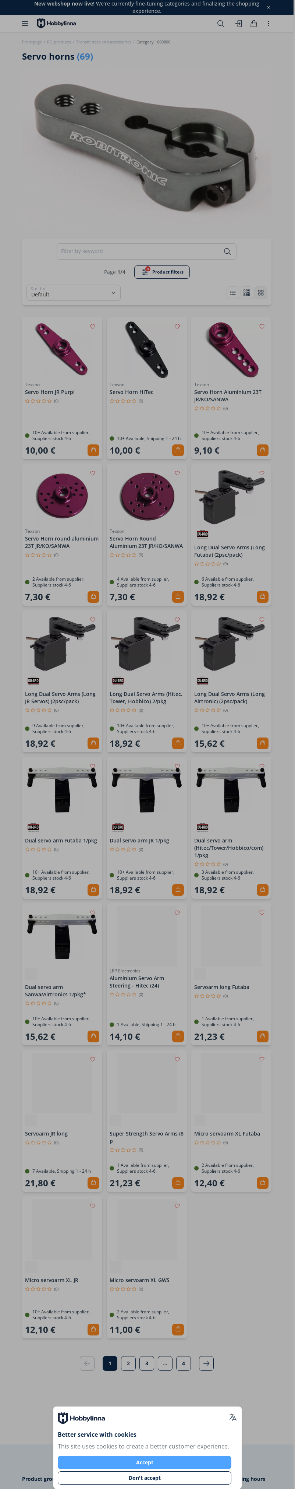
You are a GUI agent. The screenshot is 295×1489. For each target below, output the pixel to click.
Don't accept (145, 1477)
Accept (144, 1462)
